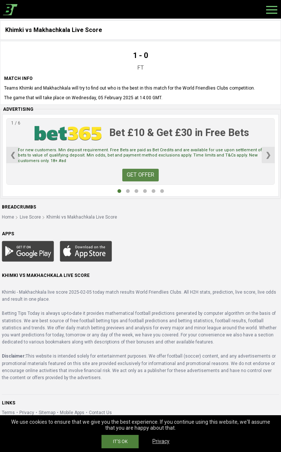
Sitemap (47, 412)
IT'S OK (120, 441)
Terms (8, 412)
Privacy (26, 412)
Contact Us (100, 412)
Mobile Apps (72, 412)
